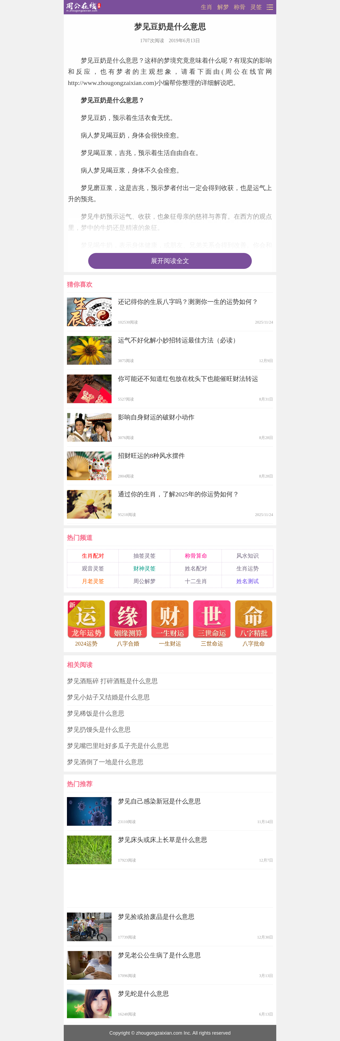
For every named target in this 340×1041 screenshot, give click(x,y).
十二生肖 (196, 581)
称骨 (239, 7)
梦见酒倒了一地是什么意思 (105, 762)
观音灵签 (93, 568)
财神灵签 (144, 568)
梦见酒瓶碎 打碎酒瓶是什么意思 (112, 681)
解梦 (223, 7)
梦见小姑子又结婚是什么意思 (108, 697)
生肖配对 (93, 556)
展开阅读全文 (170, 260)
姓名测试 (247, 581)
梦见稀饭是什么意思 (95, 713)
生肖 (206, 7)
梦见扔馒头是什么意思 (99, 729)
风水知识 (247, 556)
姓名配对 (196, 568)
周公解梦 (144, 581)
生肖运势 (247, 568)
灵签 (256, 7)
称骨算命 (196, 556)
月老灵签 (93, 581)
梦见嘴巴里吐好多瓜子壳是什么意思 (118, 745)
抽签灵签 (144, 556)
